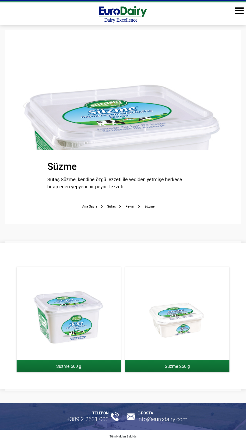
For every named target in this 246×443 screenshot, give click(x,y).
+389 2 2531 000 (88, 419)
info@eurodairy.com (162, 419)
